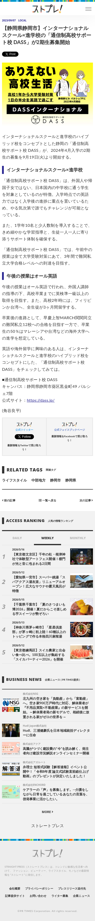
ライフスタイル (14, 480)
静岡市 (55, 480)
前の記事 (8, 500)
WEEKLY (47, 538)
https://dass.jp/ (41, 400)
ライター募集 (59, 895)
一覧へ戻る (47, 500)
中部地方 (38, 480)
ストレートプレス (47, 825)
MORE (47, 812)
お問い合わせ (38, 895)
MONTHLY (78, 538)
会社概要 (14, 888)
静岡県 (70, 480)
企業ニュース (81, 895)
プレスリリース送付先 (72, 888)
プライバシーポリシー (39, 888)
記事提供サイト (15, 895)
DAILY (17, 538)
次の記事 (86, 500)
